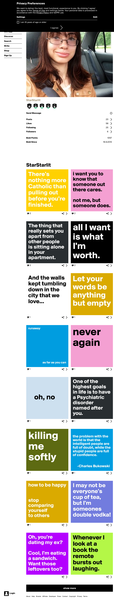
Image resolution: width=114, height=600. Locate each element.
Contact (65, 596)
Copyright (72, 596)
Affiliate (45, 596)
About (28, 596)
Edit (95, 17)
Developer (52, 596)
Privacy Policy (42, 13)
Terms (85, 596)
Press (59, 596)
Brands (38, 596)
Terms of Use (39, 11)
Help (33, 596)
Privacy (79, 596)
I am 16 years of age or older (33, 22)
